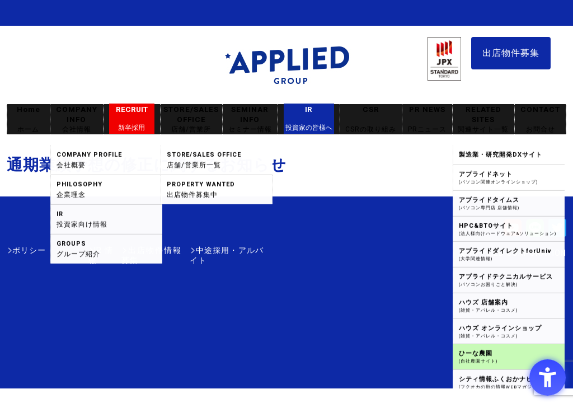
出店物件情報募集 (132, 250)
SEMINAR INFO (250, 119)
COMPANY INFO (76, 119)
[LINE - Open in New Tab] (535, 231)
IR (308, 119)
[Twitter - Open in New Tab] (557, 231)
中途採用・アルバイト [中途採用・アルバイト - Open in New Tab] (222, 250)
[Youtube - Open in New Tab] (513, 231)
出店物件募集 (510, 53)
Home (28, 119)
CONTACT (540, 119)
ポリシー (29, 250)
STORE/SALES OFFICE (191, 119)
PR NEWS (427, 119)
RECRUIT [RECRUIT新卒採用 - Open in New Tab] (132, 119)
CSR (371, 119)
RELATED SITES (483, 119)
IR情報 (72, 250)
